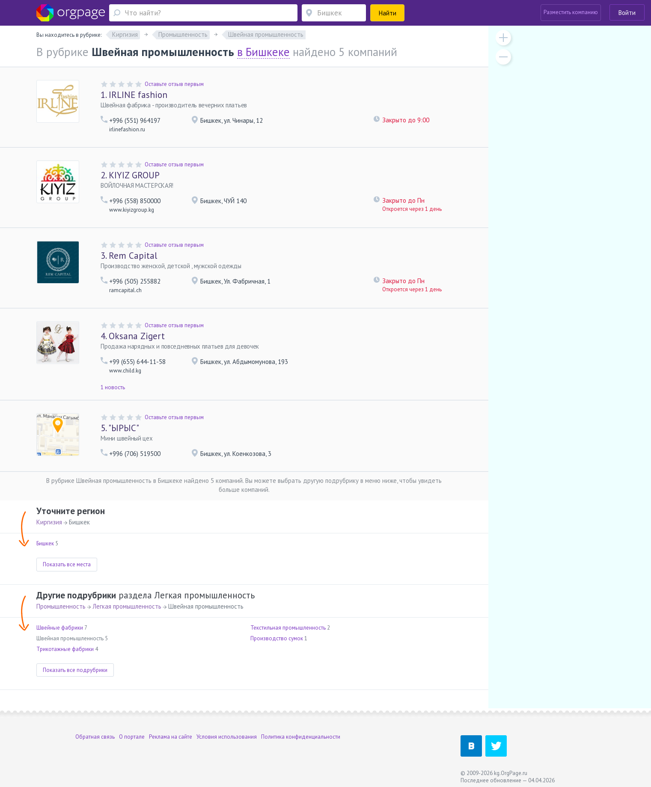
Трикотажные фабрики (65, 649)
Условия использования (226, 736)
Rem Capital (129, 255)
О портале (132, 736)
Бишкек (45, 543)
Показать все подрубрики (75, 670)
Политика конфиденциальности (300, 736)
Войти (627, 13)
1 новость (113, 387)
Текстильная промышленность (288, 627)
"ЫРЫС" (120, 428)
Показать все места (67, 564)
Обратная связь (95, 736)
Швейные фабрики (59, 627)
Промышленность (61, 606)
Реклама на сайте (170, 736)
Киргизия (49, 522)
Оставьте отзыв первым (174, 84)
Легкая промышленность (126, 606)
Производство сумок (276, 638)
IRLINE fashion (134, 95)
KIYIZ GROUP (130, 175)
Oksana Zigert (133, 336)
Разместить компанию (571, 12)
